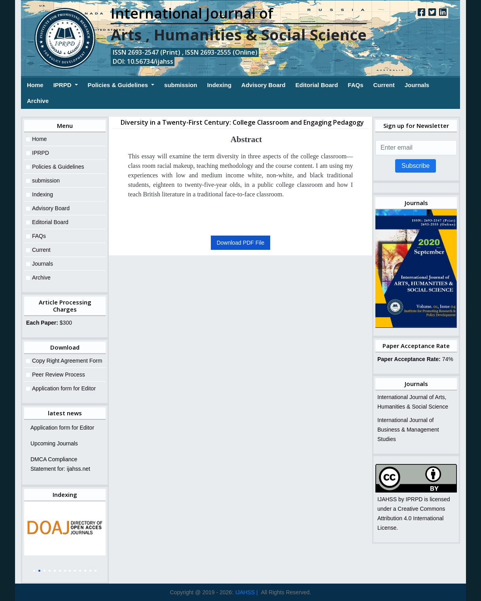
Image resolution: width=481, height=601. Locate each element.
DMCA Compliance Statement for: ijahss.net (60, 464)
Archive (38, 100)
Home (35, 84)
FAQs (355, 85)
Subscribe (415, 165)
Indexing (219, 85)
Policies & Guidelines (119, 85)
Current (383, 85)
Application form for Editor (64, 388)
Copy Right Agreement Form (67, 361)
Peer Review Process (58, 374)
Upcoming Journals (54, 443)
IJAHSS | (246, 592)
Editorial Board (316, 85)
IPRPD (63, 85)
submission (180, 85)
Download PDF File (241, 243)
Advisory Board (263, 85)
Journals (417, 85)
